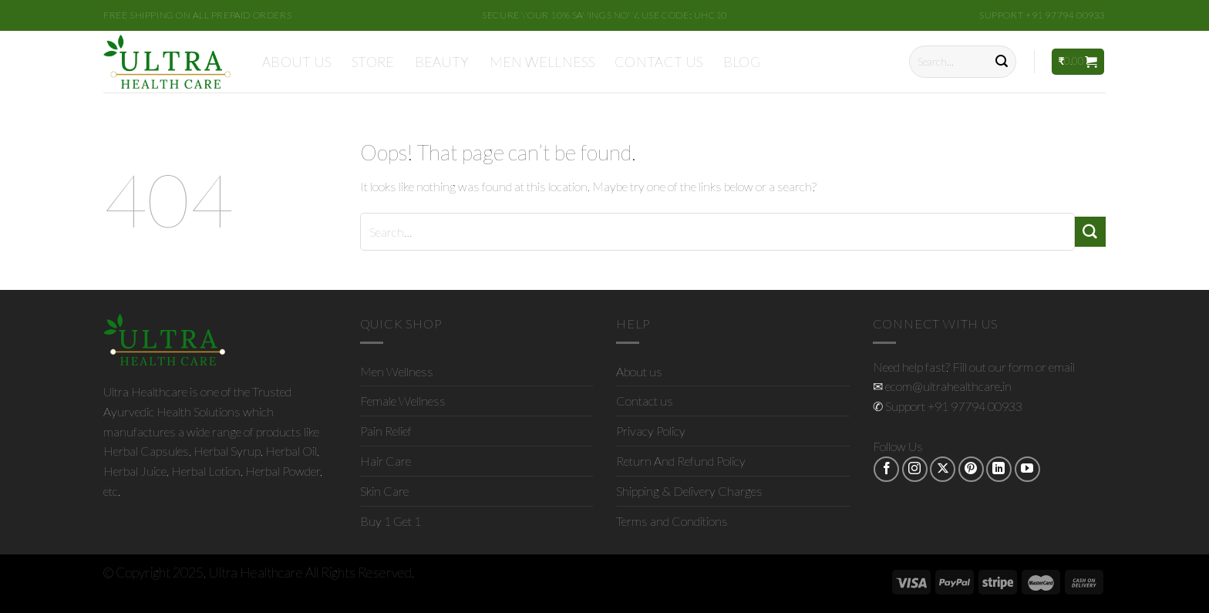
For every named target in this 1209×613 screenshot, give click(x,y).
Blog (741, 61)
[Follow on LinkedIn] (999, 469)
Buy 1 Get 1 (390, 521)
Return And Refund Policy (681, 460)
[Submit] (1001, 62)
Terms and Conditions (672, 521)
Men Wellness (542, 61)
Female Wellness (403, 400)
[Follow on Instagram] (915, 469)
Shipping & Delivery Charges (689, 490)
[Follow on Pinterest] (971, 469)
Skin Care (384, 490)
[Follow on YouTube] (1027, 469)
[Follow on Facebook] (886, 469)
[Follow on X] (942, 469)
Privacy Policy (650, 430)
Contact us (659, 61)
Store (373, 61)
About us (297, 61)
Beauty (442, 61)
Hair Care (385, 460)
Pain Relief (386, 430)
